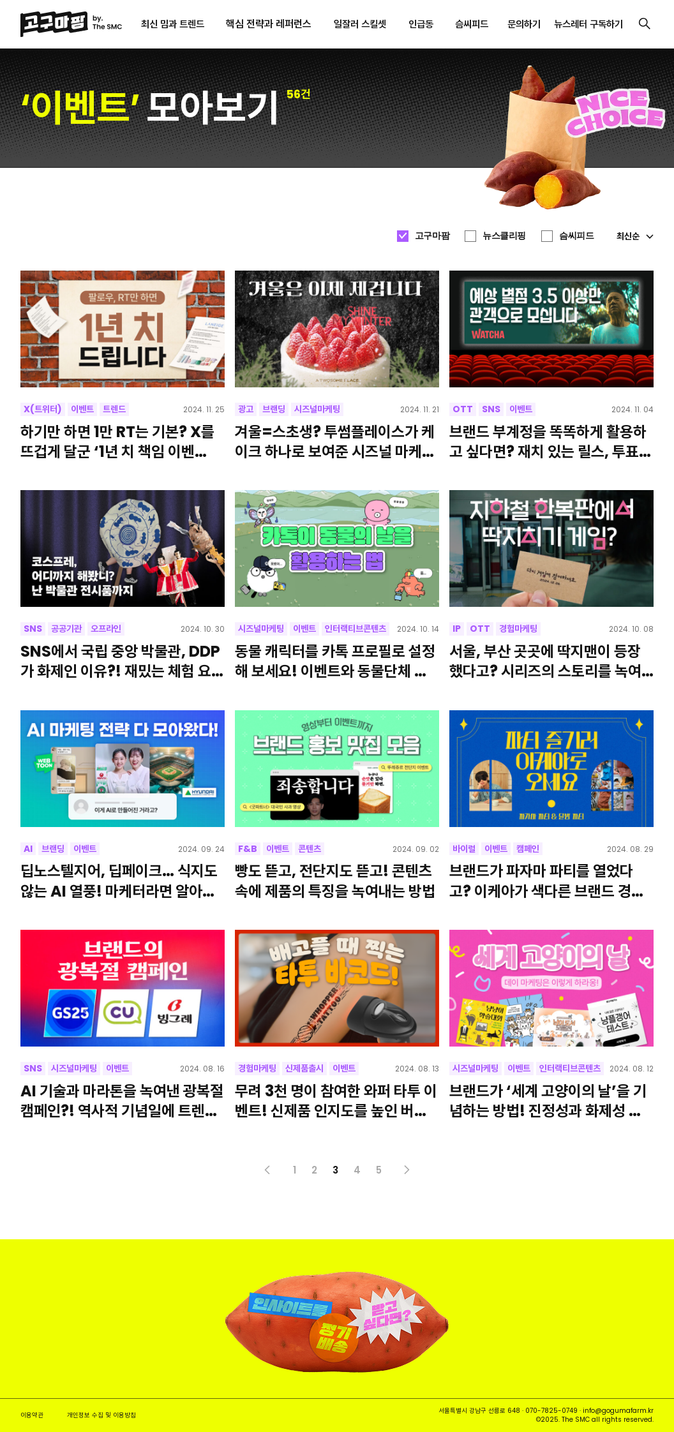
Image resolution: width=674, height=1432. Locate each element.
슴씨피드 (576, 235)
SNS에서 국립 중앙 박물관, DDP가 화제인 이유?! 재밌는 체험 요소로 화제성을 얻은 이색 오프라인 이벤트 (122, 661)
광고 (245, 409)
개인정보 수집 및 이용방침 (101, 1415)
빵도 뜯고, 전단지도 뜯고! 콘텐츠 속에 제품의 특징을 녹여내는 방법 (335, 880)
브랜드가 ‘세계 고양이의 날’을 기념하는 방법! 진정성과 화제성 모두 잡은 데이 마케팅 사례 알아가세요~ (551, 1101)
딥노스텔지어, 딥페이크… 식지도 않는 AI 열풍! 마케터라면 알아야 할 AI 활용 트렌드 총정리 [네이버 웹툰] (120, 880)
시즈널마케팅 (317, 409)
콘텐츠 (309, 848)
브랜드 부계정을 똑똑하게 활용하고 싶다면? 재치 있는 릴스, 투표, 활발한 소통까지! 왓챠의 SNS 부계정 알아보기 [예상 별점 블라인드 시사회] (548, 441)
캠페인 (527, 848)
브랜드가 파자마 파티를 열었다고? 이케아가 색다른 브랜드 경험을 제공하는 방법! (547, 880)
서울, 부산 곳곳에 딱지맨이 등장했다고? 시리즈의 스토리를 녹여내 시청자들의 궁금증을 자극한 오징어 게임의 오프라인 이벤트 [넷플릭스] (549, 661)
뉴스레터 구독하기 (588, 24)
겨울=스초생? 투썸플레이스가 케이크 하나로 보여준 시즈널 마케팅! (335, 441)
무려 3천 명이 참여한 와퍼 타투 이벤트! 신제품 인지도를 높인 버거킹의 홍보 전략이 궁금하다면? (336, 1101)
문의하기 (524, 24)
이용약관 (31, 1415)
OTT (463, 409)
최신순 (635, 236)
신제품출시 (304, 1068)
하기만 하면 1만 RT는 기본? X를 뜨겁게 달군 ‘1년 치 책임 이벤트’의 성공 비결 (117, 441)
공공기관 (66, 628)
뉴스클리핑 (504, 235)
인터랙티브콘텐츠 (355, 628)
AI (28, 848)
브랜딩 (273, 409)
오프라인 (106, 628)
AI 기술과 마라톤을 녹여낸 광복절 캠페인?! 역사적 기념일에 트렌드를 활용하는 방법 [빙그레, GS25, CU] (122, 1101)
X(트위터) (43, 409)
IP (457, 628)
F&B (247, 848)
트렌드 (114, 409)
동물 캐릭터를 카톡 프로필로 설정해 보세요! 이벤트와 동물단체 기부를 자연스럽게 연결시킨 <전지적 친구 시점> (335, 661)
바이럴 (464, 848)
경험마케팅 (518, 628)
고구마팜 (432, 235)
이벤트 (82, 409)
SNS (491, 409)
